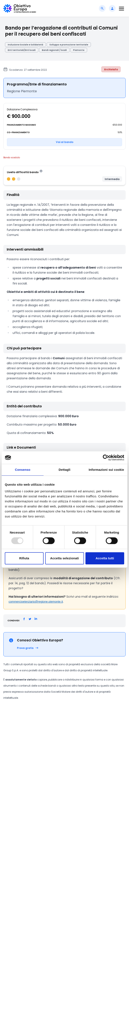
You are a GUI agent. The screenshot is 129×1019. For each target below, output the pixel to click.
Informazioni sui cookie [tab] (106, 469)
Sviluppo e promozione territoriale (68, 44)
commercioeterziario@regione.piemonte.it (36, 601)
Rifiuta (24, 558)
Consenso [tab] (22, 469)
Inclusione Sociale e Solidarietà (25, 44)
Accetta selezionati (64, 558)
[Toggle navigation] (121, 8)
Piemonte (78, 50)
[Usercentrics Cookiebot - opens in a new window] (106, 457)
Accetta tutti (105, 558)
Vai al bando (64, 142)
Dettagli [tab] (64, 469)
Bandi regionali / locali (54, 50)
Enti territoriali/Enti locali (22, 50)
